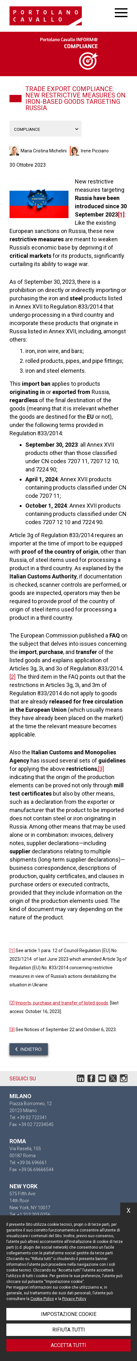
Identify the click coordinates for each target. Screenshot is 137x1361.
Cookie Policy (42, 1299)
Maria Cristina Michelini (44, 151)
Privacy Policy (74, 1299)
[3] (101, 768)
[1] (121, 214)
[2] (13, 676)
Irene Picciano (95, 151)
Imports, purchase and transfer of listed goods (62, 1002)
